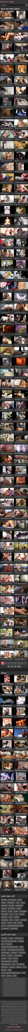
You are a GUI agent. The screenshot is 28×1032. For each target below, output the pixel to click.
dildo (20, 923)
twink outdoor (19, 938)
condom (24, 920)
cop (14, 964)
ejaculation (5, 914)
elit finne (10, 944)
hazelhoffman (6, 952)
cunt (10, 923)
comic (17, 920)
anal (11, 958)
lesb (4, 975)
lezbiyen (22, 941)
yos (22, 947)
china (20, 900)
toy (24, 973)
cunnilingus (12, 908)
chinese (5, 900)
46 (8, 666)
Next (19, 666)
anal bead (5, 920)
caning (12, 967)
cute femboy (19, 955)
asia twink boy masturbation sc (10, 947)
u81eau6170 (5, 928)
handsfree (23, 911)
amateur (5, 917)
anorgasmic (11, 902)
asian (4, 902)
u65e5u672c (14, 928)
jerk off (4, 970)
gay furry (19, 967)
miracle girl (22, 952)
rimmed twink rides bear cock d (16, 949)
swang (9, 975)
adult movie (20, 905)
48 (15, 666)
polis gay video (6, 964)
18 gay (15, 961)
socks (11, 938)
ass (15, 923)
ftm (18, 902)
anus (4, 925)
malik (4, 955)
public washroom (7, 961)
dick (11, 917)
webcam (15, 952)
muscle (4, 958)
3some (4, 911)
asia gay (5, 938)
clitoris (4, 908)
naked (4, 949)
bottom (17, 917)
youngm (10, 955)
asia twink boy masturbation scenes (11, 973)
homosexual (21, 964)
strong (22, 914)
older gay (5, 967)
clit (17, 914)
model (16, 911)
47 (12, 666)
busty (4, 923)
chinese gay (13, 900)
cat (25, 967)
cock (12, 920)
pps (15, 975)
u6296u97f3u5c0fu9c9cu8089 (16, 925)
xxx (12, 914)
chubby (12, 905)
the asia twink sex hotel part (9, 941)
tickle (10, 911)
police (19, 908)
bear (24, 902)
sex (10, 970)
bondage (5, 905)
